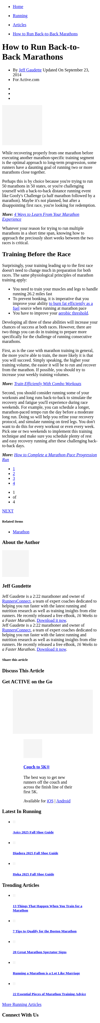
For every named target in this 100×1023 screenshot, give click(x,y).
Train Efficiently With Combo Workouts (47, 383)
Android (63, 801)
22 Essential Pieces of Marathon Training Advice (49, 994)
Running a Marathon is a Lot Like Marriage (46, 973)
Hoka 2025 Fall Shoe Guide (33, 874)
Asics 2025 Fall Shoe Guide (33, 832)
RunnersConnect (16, 601)
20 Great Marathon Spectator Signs (39, 952)
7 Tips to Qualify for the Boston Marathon (45, 931)
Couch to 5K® (36, 767)
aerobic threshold (73, 313)
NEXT (8, 511)
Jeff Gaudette (30, 70)
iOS (50, 801)
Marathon (21, 532)
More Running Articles (22, 1004)
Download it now (51, 620)
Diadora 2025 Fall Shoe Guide (35, 853)
